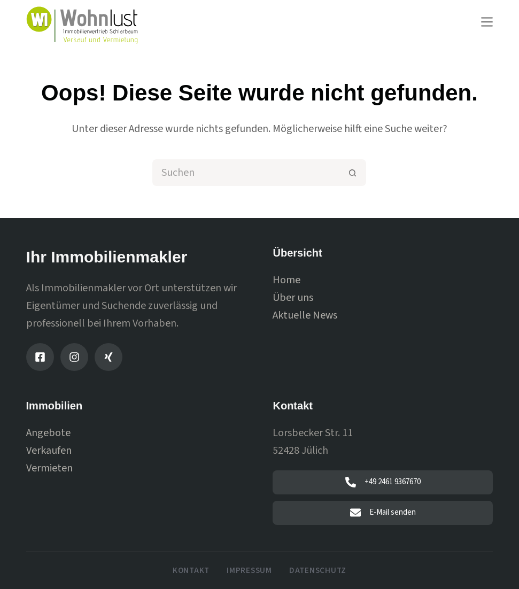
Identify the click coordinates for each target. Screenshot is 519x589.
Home (286, 280)
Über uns (293, 297)
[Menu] (487, 22)
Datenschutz (317, 570)
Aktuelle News (305, 315)
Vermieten (49, 468)
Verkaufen (49, 450)
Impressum (249, 570)
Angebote (48, 432)
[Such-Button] (352, 172)
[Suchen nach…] (245, 172)
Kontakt (191, 570)
